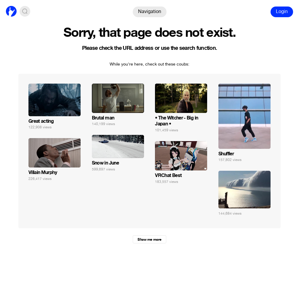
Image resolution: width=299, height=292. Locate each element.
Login (282, 11)
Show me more (149, 239)
